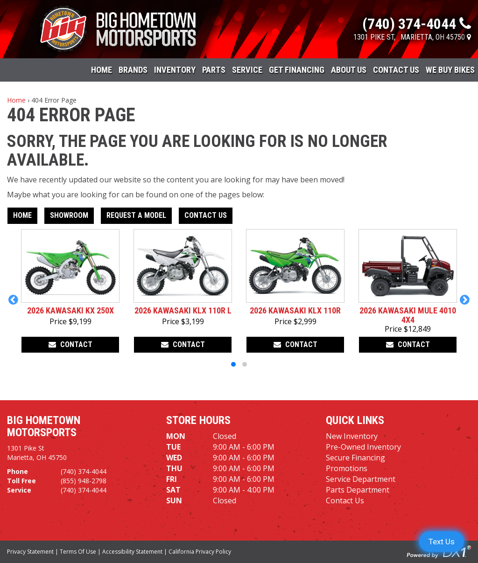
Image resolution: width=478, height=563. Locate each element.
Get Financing (296, 70)
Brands (133, 70)
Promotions (346, 468)
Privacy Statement (30, 552)
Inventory (175, 70)
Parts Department (357, 490)
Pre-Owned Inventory (363, 447)
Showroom (69, 215)
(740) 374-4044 (83, 471)
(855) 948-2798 (83, 480)
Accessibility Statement (132, 552)
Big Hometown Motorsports (43, 426)
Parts (213, 70)
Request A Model (136, 215)
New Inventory (352, 436)
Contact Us (396, 70)
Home (101, 70)
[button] (13, 299)
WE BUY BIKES (450, 70)
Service (247, 70)
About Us (348, 70)
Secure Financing (355, 457)
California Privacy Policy (200, 552)
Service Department (360, 479)
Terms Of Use (78, 552)
